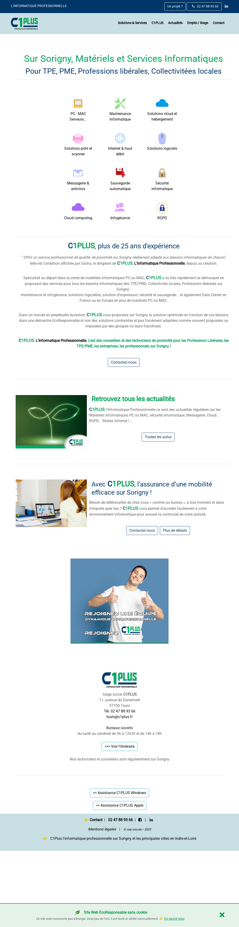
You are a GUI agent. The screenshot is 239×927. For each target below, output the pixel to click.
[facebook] (140, 892)
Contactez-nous (124, 435)
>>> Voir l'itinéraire (119, 819)
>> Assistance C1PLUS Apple (119, 878)
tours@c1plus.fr (119, 789)
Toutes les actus (158, 509)
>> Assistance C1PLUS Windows (119, 865)
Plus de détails (175, 603)
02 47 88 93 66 (205, 6)
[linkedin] (225, 6)
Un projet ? (175, 6)
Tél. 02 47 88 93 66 (119, 783)
